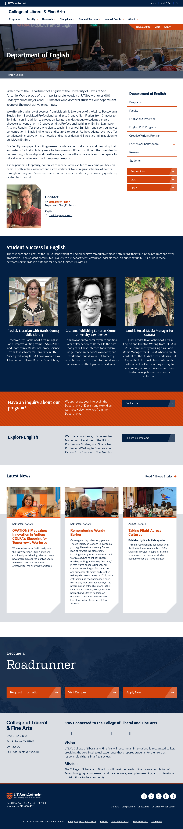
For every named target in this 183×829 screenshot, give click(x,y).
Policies (104, 821)
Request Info (143, 27)
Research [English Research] (135, 152)
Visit (157, 27)
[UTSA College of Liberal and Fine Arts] (36, 11)
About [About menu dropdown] (131, 19)
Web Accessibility (120, 821)
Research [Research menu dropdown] (47, 19)
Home (10, 74)
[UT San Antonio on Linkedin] (166, 796)
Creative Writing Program (145, 135)
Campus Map (128, 806)
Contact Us (13, 746)
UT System (156, 821)
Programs (135, 102)
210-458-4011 (27, 806)
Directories (143, 806)
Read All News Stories (161, 476)
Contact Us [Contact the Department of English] (149, 403)
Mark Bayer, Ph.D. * (59, 201)
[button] (177, 3)
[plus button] (152, 111)
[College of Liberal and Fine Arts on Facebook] (72, 734)
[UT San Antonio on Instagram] (173, 796)
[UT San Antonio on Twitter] (151, 796)
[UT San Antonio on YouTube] (159, 796)
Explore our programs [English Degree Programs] (149, 438)
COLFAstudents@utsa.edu (23, 752)
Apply (167, 27)
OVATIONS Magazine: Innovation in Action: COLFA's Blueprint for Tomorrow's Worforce (29, 536)
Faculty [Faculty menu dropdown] (31, 19)
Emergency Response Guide (82, 821)
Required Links (140, 821)
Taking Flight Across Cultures (144, 532)
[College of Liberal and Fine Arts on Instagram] (130, 734)
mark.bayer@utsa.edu (60, 215)
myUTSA (166, 3)
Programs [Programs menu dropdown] (14, 19)
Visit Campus (92, 692)
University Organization (163, 806)
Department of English (147, 94)
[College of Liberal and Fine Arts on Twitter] (91, 734)
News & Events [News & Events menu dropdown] (113, 19)
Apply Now (150, 692)
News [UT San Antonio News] (153, 3)
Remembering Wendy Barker (87, 532)
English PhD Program (142, 127)
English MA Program (142, 119)
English (20, 74)
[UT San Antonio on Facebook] (144, 796)
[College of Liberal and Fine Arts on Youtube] (110, 734)
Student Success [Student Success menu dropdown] (88, 19)
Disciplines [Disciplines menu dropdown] (66, 19)
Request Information (34, 692)
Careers (115, 806)
